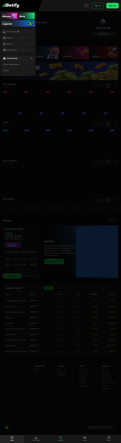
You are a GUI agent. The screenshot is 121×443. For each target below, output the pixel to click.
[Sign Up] (112, 5)
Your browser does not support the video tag (31, 16)
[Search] (86, 5)
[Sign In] (97, 5)
